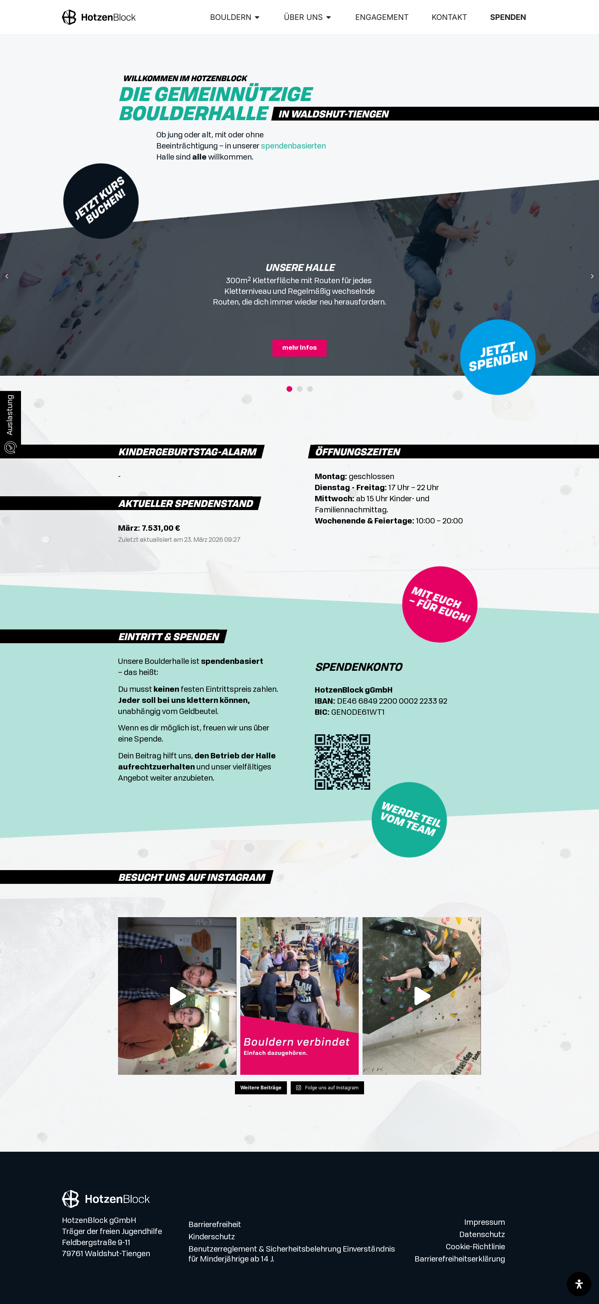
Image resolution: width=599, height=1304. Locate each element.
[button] (7, 276)
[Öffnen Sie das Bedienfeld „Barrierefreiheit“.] (579, 1284)
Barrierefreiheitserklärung (459, 1259)
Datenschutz (482, 1235)
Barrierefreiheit (214, 1225)
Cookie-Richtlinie (475, 1247)
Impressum (484, 1223)
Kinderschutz (211, 1237)
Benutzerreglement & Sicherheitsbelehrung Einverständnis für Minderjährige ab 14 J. (291, 1254)
